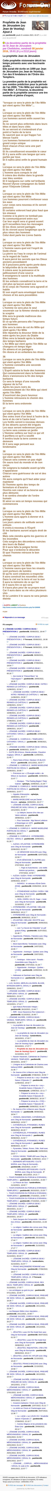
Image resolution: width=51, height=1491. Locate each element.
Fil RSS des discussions (33, 1485)
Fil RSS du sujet (43, 624)
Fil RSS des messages (14, 1485)
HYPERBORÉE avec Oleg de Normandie (29, 915)
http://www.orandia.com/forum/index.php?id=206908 (21, 607)
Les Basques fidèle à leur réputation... (24, 1311)
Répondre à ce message (14, 617)
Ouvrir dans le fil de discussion (37, 16)
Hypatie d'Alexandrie (21, 794)
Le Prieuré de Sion (20, 1182)
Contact (45, 1485)
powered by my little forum (25, 1488)
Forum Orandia (9, 12)
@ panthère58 (11, 38)
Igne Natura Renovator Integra (25, 1007)
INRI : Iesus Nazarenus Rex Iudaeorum (28, 1012)
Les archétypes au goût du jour (21, 1290)
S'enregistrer (44, 2)
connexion (35, 2)
